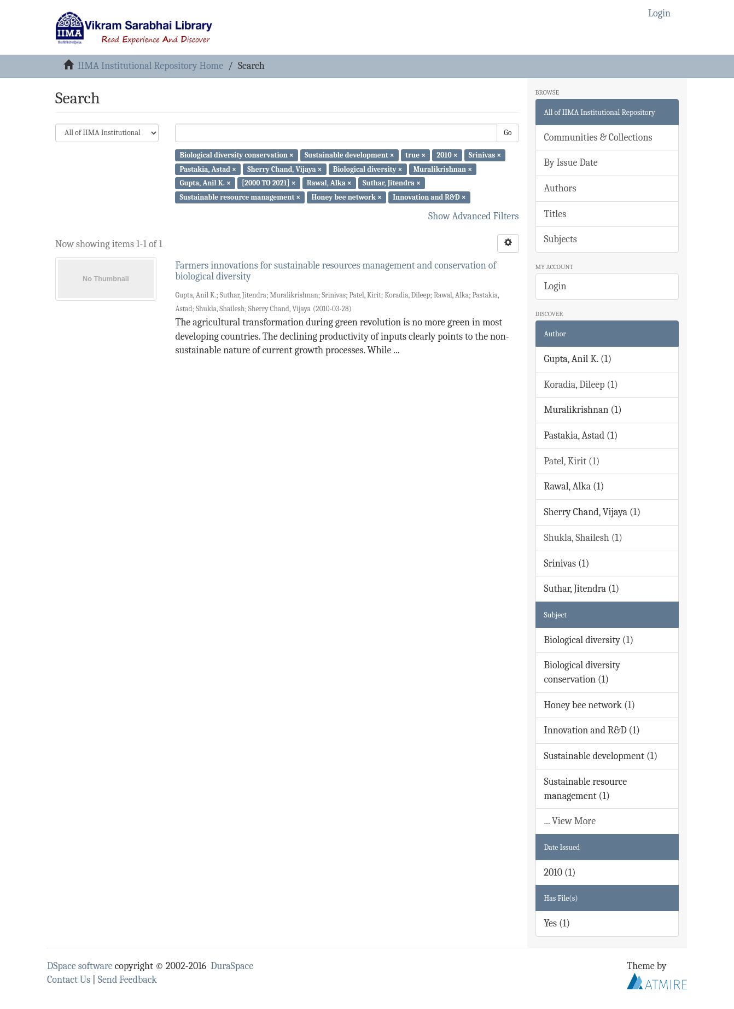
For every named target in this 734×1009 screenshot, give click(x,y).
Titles (555, 214)
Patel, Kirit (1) (572, 461)
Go (507, 132)
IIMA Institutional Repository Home (150, 66)
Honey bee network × (346, 197)
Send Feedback (127, 979)
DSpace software (80, 966)
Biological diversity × (368, 169)
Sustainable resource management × (239, 197)
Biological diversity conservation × (236, 155)
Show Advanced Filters (473, 216)
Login (555, 286)
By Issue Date (571, 162)
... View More (570, 821)
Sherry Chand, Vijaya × (284, 169)
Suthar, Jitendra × (392, 183)
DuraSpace (232, 966)
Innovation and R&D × (429, 197)
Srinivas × (485, 155)
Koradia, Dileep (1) (581, 384)
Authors (560, 188)
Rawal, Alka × (329, 183)
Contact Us (68, 979)
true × (415, 155)
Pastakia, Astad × (207, 169)
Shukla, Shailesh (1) (583, 538)
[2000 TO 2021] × (269, 183)
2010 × (446, 155)
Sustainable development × (349, 155)
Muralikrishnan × (443, 169)
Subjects (560, 239)
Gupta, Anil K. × (204, 183)
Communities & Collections (598, 137)
